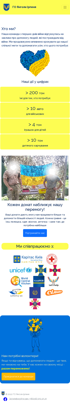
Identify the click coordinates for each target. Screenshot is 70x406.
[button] (6, 178)
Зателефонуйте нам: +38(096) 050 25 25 (28, 399)
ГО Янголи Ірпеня (18, 7)
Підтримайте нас (35, 233)
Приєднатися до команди (18, 376)
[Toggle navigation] (65, 7)
